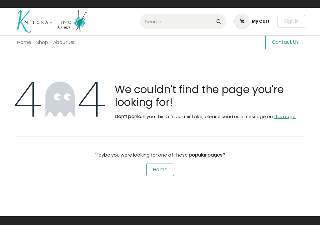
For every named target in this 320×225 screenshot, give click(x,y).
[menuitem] (24, 42)
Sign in (291, 21)
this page (285, 116)
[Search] (219, 21)
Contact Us (285, 42)
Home (160, 169)
